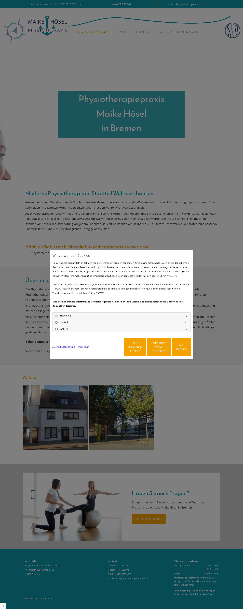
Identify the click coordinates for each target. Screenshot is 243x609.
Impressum (83, 346)
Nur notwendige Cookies (111, 347)
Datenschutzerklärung (63, 346)
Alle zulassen (175, 347)
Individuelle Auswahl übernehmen (143, 347)
